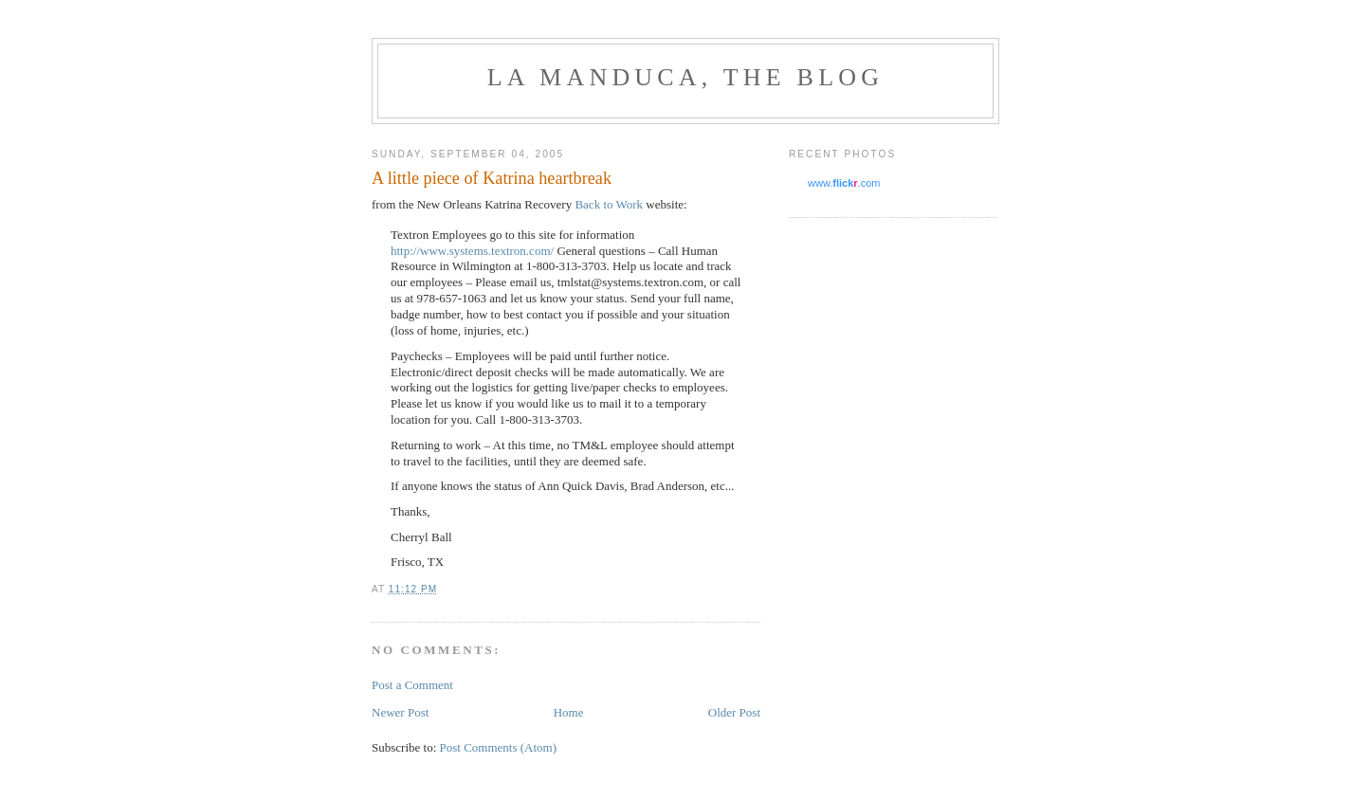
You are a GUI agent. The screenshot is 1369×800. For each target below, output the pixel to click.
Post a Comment (412, 685)
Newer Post (400, 712)
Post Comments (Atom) (498, 747)
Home (569, 712)
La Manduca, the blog (685, 77)
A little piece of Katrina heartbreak (491, 178)
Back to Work (609, 204)
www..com (844, 183)
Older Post (734, 712)
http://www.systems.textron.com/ (472, 251)
